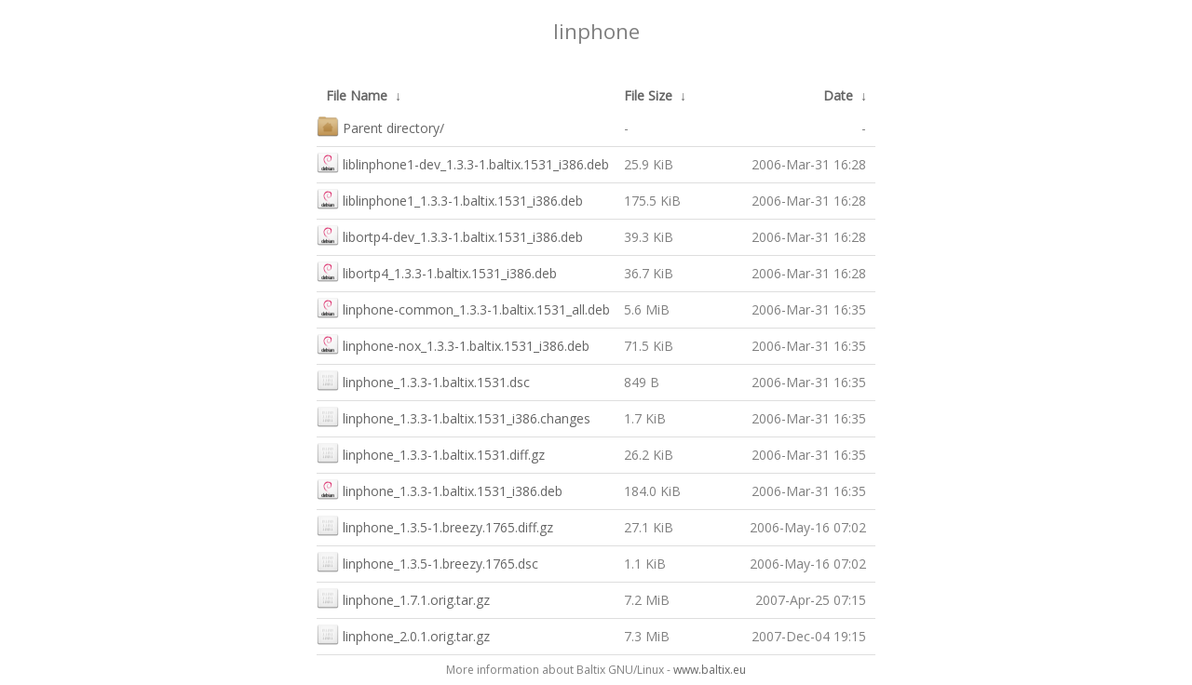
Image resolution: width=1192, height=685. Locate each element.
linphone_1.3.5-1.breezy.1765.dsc (427, 561)
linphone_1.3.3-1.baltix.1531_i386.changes (453, 416)
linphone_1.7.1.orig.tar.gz (403, 598)
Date (838, 95)
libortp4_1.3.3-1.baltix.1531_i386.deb (437, 271)
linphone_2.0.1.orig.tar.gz (403, 634)
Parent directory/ (380, 126)
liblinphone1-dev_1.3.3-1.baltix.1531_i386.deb (463, 162)
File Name (356, 95)
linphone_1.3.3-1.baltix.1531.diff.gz (431, 452)
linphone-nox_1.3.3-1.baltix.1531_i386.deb (453, 344)
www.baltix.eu (709, 670)
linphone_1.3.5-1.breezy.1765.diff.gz (435, 525)
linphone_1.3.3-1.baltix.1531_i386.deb (439, 489)
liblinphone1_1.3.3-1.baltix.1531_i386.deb (450, 198)
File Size (648, 95)
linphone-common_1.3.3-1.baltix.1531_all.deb (463, 307)
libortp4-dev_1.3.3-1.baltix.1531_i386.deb (450, 235)
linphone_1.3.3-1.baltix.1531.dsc (423, 380)
